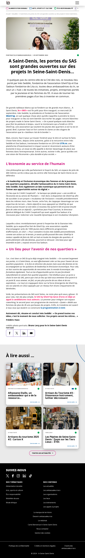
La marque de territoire (43, 512)
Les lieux (46, 498)
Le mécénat (42, 520)
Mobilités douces (12, 498)
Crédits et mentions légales (45, 546)
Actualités (15, 14)
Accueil (8, 14)
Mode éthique (11, 502)
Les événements (49, 502)
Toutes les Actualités (41, 453)
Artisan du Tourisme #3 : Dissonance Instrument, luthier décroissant (59, 395)
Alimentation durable (14, 486)
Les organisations (50, 494)
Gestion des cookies (42, 533)
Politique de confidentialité (19, 546)
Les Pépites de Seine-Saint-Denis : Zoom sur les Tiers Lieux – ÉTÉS (60, 439)
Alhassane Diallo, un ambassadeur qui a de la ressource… (22, 395)
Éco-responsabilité (13, 494)
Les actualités (48, 486)
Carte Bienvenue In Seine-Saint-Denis (42, 525)
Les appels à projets (51, 507)
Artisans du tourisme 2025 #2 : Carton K (23, 438)
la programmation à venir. (53, 307)
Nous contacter (42, 529)
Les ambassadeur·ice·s (51, 490)
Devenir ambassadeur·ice (42, 516)
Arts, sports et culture (14, 490)
